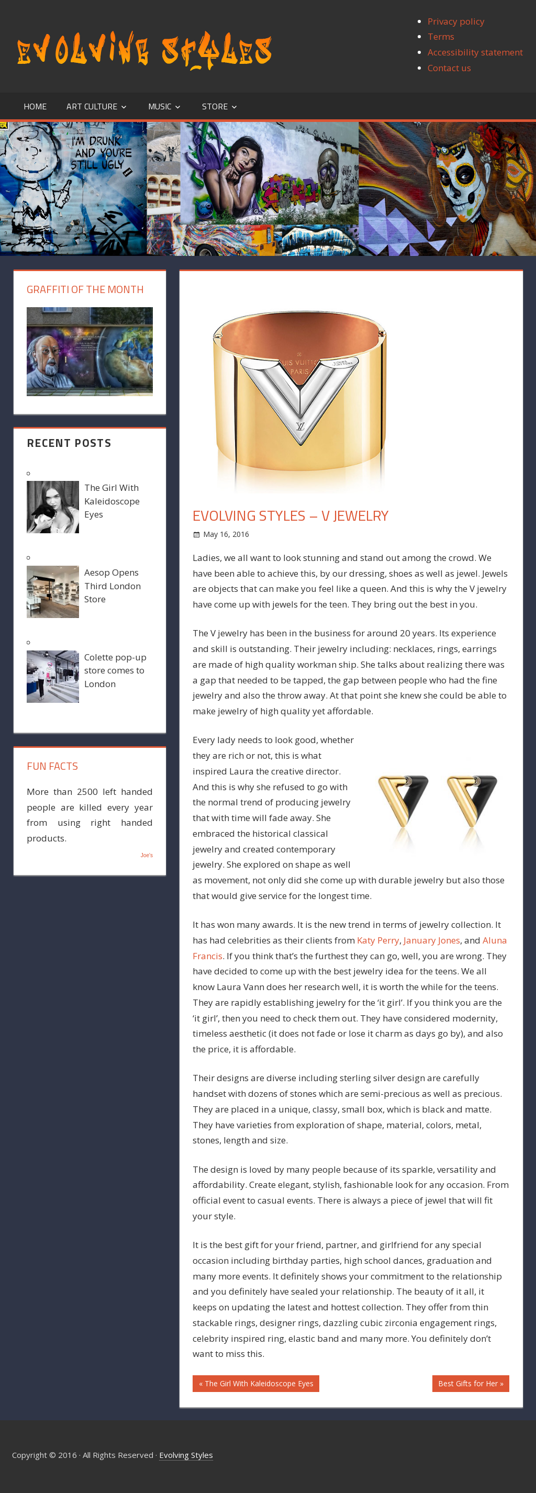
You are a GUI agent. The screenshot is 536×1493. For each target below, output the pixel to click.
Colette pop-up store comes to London (115, 670)
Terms (441, 36)
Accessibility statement (475, 52)
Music (159, 106)
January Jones (432, 940)
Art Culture (91, 106)
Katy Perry (378, 940)
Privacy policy (456, 21)
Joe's (147, 855)
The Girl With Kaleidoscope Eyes (112, 500)
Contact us (449, 68)
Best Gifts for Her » (471, 1383)
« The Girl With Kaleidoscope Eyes (256, 1383)
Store (215, 106)
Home (35, 106)
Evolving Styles (186, 1455)
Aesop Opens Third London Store (112, 585)
